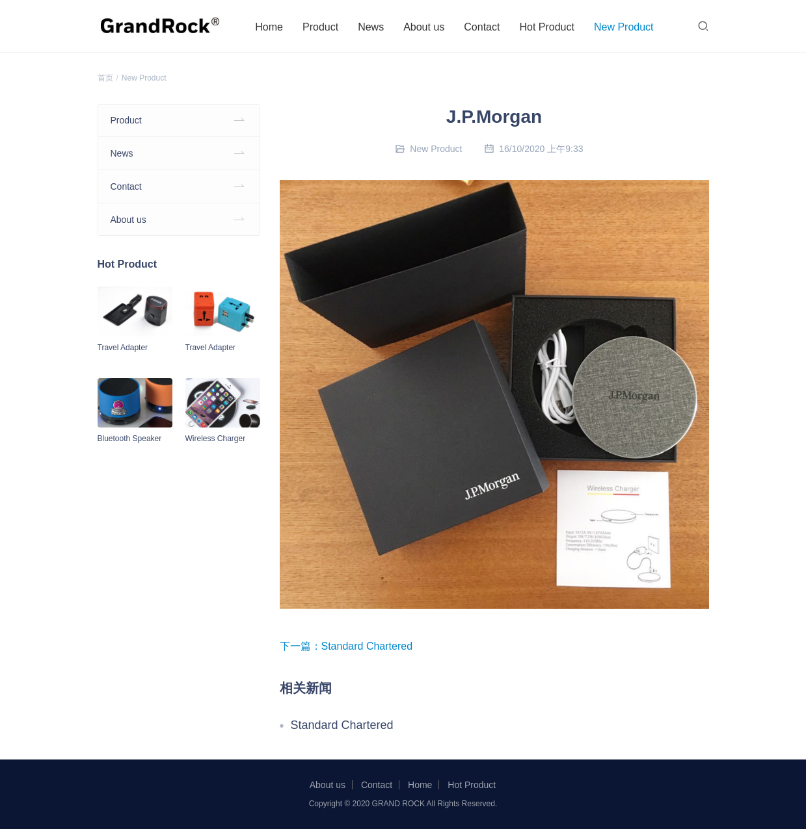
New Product (627, 26)
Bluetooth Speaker (130, 438)
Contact (486, 26)
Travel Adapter (123, 347)
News (374, 26)
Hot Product (550, 26)
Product (324, 26)
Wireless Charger (215, 438)
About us (427, 26)
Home (273, 26)
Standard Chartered (367, 646)
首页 (105, 78)
